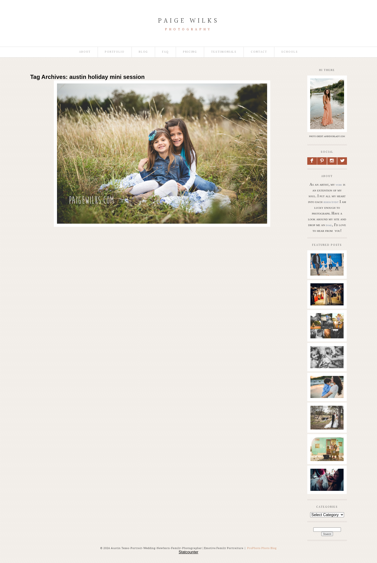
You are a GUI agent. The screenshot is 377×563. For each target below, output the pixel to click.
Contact (259, 52)
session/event (331, 202)
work (339, 184)
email (329, 225)
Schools (289, 52)
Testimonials (224, 52)
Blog (143, 52)
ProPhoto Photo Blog (262, 548)
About (85, 52)
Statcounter (188, 552)
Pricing (190, 52)
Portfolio (115, 52)
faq (165, 52)
